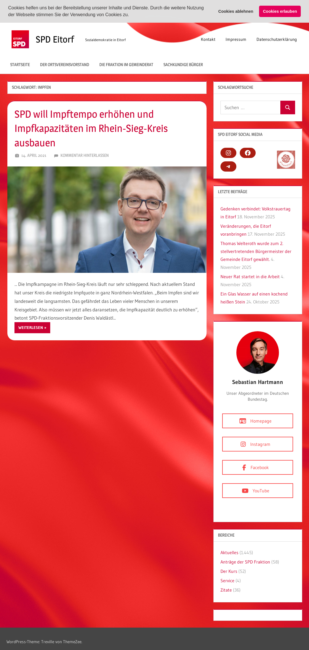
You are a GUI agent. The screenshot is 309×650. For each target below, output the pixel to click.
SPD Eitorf (55, 38)
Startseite (20, 64)
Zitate (226, 589)
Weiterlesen (30, 327)
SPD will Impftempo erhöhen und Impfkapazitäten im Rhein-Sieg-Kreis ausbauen (91, 127)
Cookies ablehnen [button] (235, 11)
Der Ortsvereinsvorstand (64, 64)
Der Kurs (228, 570)
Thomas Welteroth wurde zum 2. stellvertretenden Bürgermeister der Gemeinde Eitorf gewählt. (255, 250)
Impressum (236, 38)
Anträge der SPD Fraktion (245, 561)
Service (227, 580)
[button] (131, 15)
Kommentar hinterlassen (84, 154)
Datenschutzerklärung (277, 38)
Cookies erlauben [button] (280, 11)
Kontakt (208, 38)
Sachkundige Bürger (183, 64)
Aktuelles (229, 552)
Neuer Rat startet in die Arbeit (250, 276)
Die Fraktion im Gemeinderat (126, 64)
